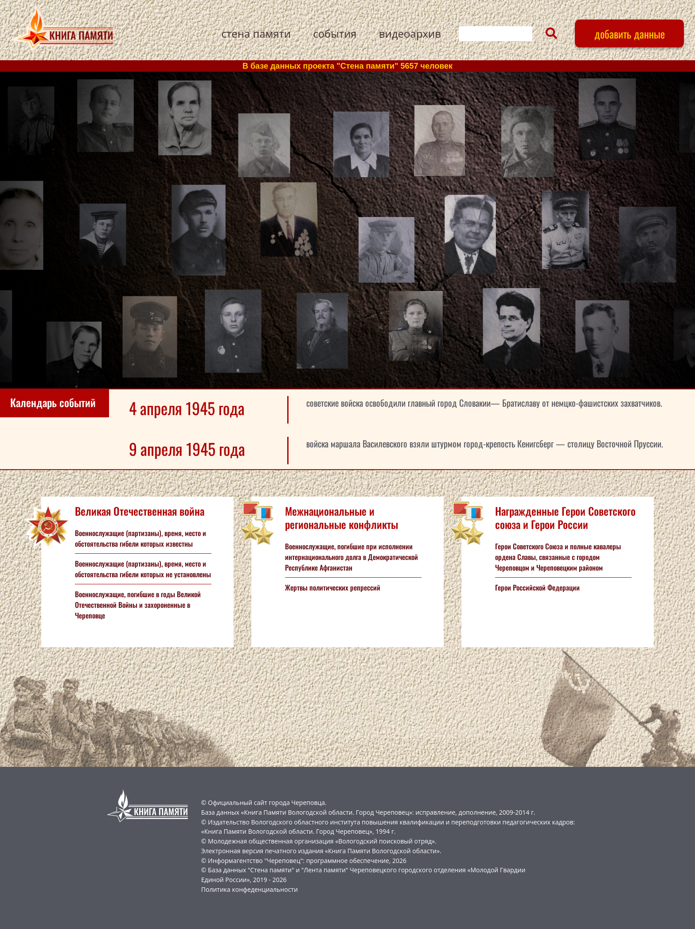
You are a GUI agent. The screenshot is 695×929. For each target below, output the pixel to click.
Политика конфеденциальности (249, 889)
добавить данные (629, 34)
